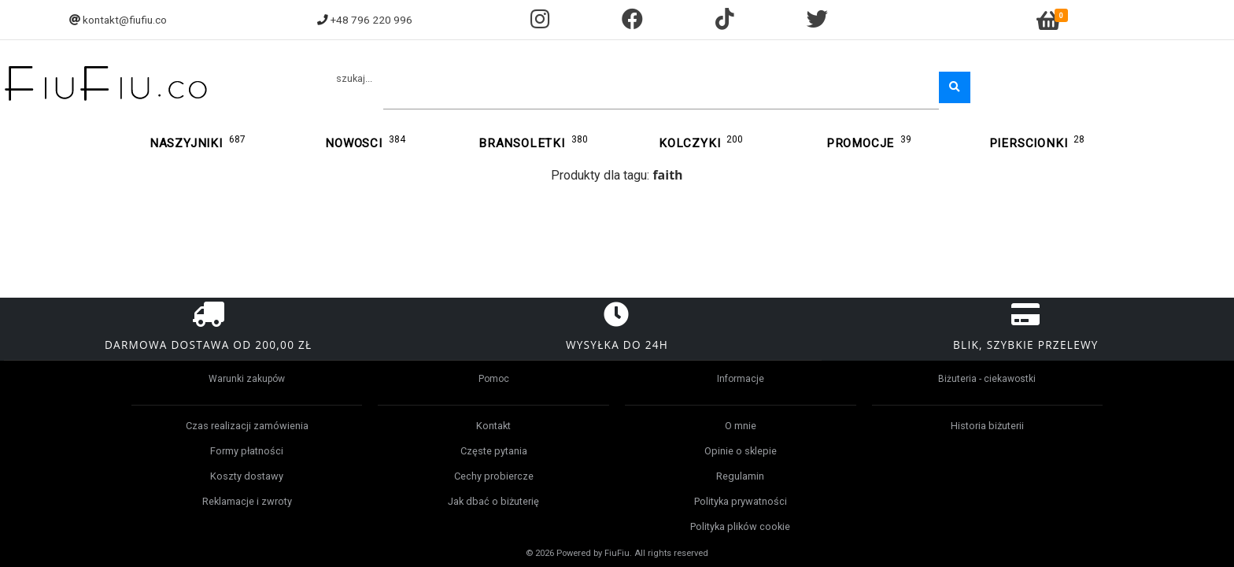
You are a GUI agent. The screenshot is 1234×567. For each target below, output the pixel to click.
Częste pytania (493, 451)
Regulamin (740, 476)
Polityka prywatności (740, 501)
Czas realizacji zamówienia (247, 426)
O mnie (740, 426)
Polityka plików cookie (740, 526)
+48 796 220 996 (371, 19)
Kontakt (493, 426)
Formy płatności (246, 451)
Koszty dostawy (246, 476)
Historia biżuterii (987, 426)
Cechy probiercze (494, 476)
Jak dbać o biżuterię (493, 501)
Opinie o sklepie (740, 451)
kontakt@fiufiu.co (125, 19)
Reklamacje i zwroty (247, 501)
